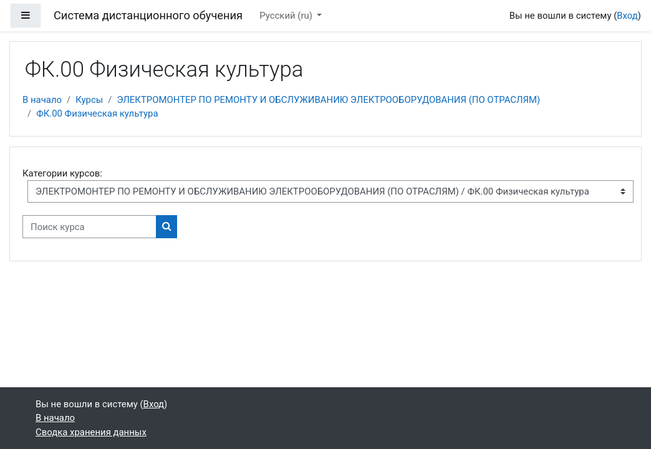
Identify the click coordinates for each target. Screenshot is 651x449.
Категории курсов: (62, 173)
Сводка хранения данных (91, 432)
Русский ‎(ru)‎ (286, 15)
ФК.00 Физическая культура (97, 113)
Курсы (89, 99)
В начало (42, 99)
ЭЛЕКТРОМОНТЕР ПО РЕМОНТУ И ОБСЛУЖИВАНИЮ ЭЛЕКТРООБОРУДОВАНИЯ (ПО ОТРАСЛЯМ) (328, 99)
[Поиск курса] (89, 226)
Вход (627, 15)
